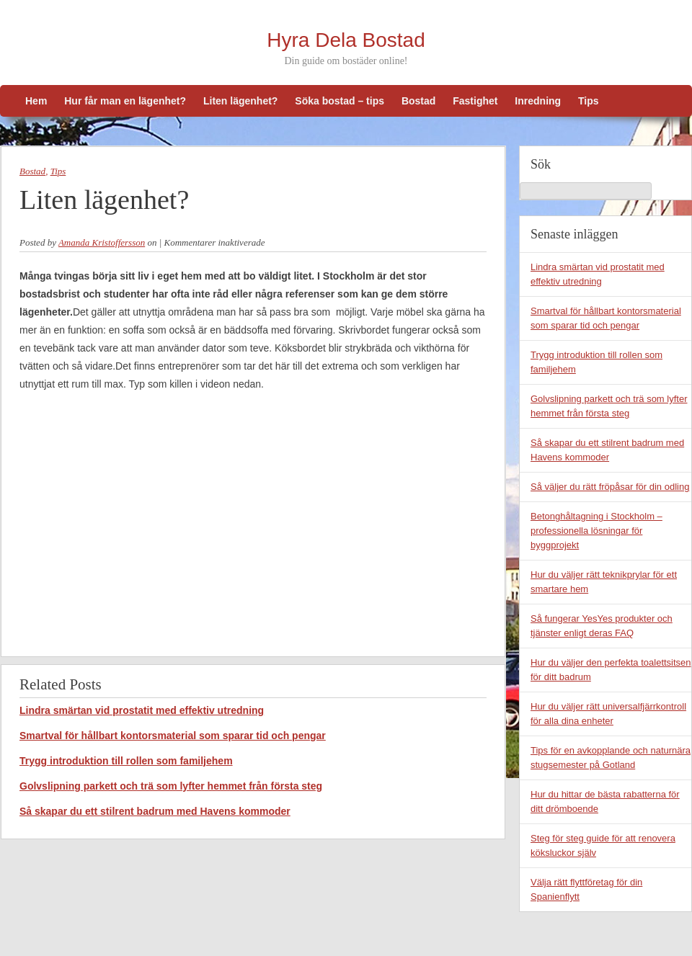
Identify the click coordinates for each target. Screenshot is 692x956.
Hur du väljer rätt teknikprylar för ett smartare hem (604, 581)
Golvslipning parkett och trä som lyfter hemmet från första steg (170, 786)
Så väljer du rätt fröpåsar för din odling (610, 486)
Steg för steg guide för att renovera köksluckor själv (603, 845)
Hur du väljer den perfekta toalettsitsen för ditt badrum (611, 669)
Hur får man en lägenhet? (125, 101)
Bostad (418, 101)
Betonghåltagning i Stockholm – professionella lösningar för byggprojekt (596, 530)
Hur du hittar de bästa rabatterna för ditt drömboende (605, 801)
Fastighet (475, 101)
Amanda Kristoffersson (101, 242)
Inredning (538, 101)
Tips (588, 101)
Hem (36, 101)
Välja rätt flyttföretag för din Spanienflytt (586, 889)
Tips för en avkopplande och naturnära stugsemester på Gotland (611, 757)
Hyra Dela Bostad (346, 40)
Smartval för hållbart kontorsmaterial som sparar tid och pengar (172, 735)
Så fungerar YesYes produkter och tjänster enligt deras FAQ (602, 625)
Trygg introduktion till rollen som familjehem (126, 761)
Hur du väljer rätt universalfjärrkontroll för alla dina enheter (608, 713)
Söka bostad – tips (339, 101)
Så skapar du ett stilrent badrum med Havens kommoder (154, 811)
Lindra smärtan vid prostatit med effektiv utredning (141, 710)
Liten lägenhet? (240, 101)
